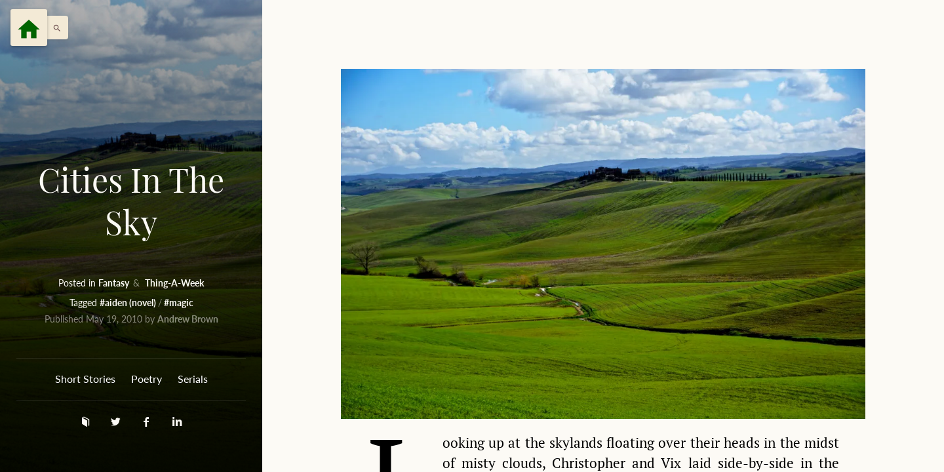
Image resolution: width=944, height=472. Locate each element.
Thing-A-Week (174, 282)
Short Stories (85, 378)
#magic (178, 302)
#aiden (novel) (129, 302)
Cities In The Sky (131, 201)
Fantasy (114, 282)
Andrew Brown (187, 318)
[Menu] (28, 27)
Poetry (146, 378)
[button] (53, 27)
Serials (193, 378)
